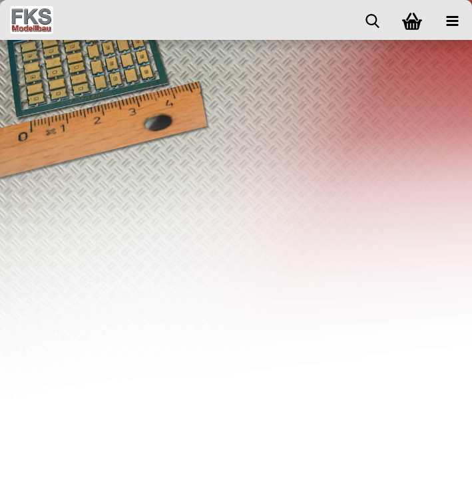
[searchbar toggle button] (372, 20)
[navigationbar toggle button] (452, 20)
